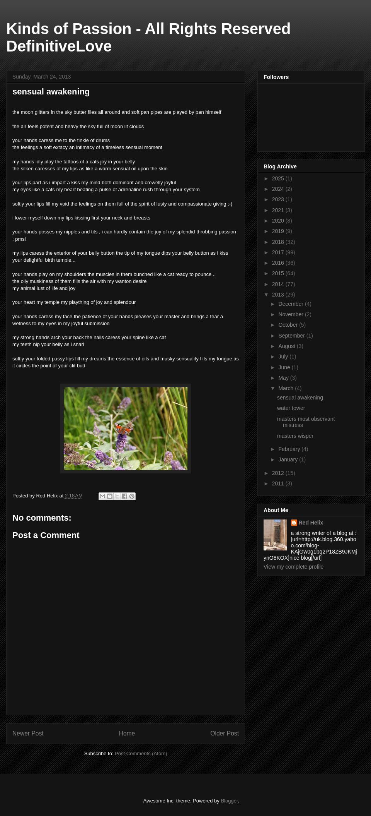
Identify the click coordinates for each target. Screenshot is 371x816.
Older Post (224, 733)
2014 (279, 284)
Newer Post (28, 733)
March (286, 388)
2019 (279, 231)
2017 (279, 252)
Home (127, 733)
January (288, 459)
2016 (279, 263)
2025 (279, 178)
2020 (279, 221)
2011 (279, 483)
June (284, 367)
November (291, 314)
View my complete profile (293, 567)
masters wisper (295, 436)
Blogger (229, 801)
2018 (279, 242)
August (287, 346)
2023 (279, 199)
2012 (279, 473)
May (284, 378)
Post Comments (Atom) (141, 753)
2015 (279, 273)
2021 (279, 210)
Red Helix (311, 522)
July (283, 356)
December (291, 304)
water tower (291, 408)
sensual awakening (300, 397)
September (292, 336)
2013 (279, 294)
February (289, 449)
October (288, 325)
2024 (279, 189)
